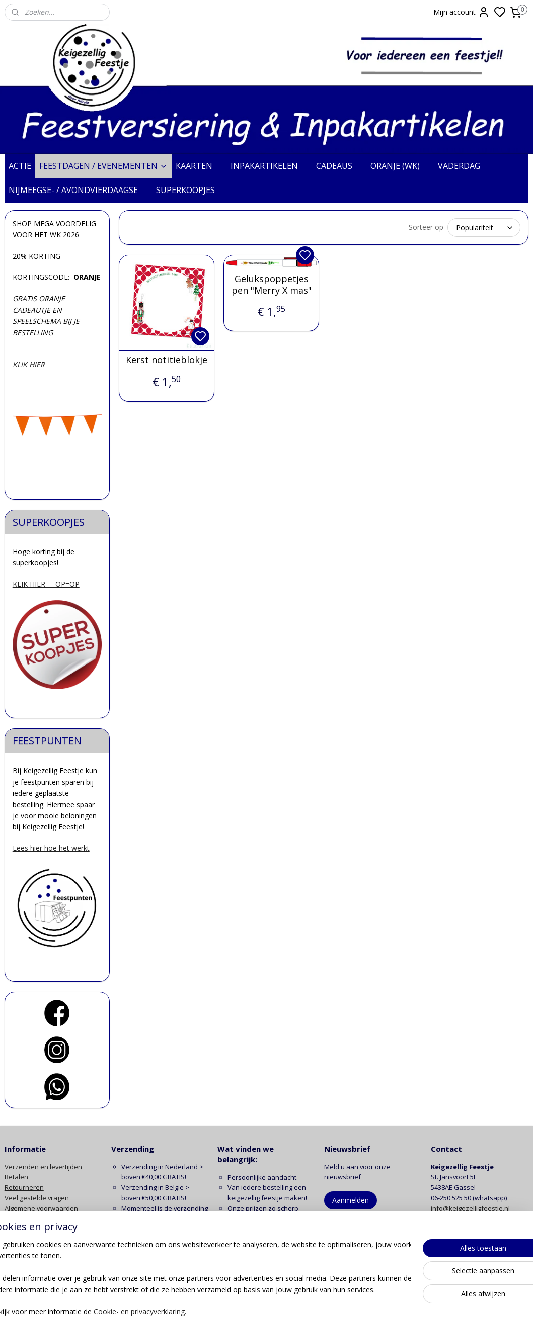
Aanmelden (350, 1200)
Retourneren (24, 1187)
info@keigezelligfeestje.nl (471, 1208)
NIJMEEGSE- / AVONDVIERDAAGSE (78, 190)
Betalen (16, 1176)
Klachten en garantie (36, 1228)
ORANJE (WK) (400, 165)
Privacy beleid (26, 1218)
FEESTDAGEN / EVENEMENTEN (103, 165)
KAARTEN (199, 165)
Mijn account (461, 12)
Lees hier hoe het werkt (51, 848)
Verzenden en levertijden (43, 1166)
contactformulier (486, 1218)
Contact (16, 1239)
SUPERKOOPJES (190, 190)
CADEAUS (339, 165)
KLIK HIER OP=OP (46, 584)
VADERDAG (464, 165)
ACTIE (20, 165)
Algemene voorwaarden (41, 1208)
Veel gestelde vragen (37, 1197)
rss (327, 1311)
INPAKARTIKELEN (269, 165)
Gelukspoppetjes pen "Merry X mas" (271, 285)
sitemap (306, 1311)
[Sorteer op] (484, 227)
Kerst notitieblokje (166, 360)
